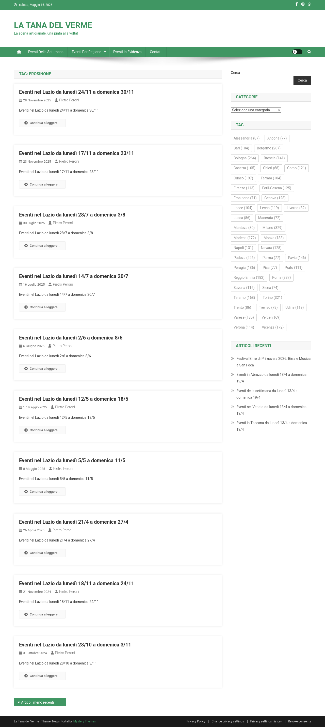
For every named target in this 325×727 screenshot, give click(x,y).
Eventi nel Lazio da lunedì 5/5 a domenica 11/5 (72, 460)
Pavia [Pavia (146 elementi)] (297, 258)
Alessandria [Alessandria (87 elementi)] (246, 138)
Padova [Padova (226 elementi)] (244, 258)
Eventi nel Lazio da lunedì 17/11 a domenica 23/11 (76, 153)
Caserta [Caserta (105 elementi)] (244, 168)
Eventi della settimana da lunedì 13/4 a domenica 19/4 (267, 394)
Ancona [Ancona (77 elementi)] (277, 138)
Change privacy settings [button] (228, 721)
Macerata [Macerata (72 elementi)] (269, 218)
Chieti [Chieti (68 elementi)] (271, 168)
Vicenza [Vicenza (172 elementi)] (273, 327)
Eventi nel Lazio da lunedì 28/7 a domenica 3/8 (72, 215)
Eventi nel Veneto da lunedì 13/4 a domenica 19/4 (271, 410)
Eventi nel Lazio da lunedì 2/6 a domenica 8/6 (70, 338)
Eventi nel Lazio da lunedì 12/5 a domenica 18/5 (73, 399)
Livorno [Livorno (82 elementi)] (296, 208)
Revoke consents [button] (299, 721)
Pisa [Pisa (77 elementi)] (270, 268)
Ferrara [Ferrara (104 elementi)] (271, 178)
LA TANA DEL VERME (53, 25)
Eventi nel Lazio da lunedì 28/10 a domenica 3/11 (75, 645)
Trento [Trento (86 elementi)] (242, 307)
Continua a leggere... (42, 123)
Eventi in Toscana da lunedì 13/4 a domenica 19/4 (271, 426)
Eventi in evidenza (127, 52)
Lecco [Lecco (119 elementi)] (269, 208)
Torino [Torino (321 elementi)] (272, 298)
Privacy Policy (195, 721)
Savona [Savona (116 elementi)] (244, 288)
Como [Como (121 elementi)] (296, 168)
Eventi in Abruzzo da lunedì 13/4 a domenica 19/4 (271, 378)
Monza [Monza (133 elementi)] (274, 238)
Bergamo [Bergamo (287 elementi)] (269, 148)
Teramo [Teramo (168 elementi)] (244, 298)
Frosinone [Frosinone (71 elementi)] (245, 198)
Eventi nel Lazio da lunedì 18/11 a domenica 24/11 (76, 583)
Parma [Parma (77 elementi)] (271, 258)
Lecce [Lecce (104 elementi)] (243, 208)
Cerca (235, 73)
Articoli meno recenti (37, 702)
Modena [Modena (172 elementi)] (245, 238)
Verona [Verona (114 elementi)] (244, 327)
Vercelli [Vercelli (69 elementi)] (271, 317)
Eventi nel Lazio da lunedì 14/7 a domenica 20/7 (73, 276)
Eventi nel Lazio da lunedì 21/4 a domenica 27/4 (73, 522)
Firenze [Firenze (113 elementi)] (244, 188)
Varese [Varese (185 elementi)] (244, 317)
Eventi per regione (86, 52)
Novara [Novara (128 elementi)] (271, 248)
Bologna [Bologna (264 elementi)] (245, 158)
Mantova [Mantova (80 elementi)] (244, 228)
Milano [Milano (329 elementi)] (273, 228)
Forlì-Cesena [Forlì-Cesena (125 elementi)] (276, 188)
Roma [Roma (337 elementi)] (281, 277)
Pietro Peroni (69, 100)
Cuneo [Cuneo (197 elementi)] (243, 178)
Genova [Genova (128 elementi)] (275, 198)
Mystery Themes (84, 721)
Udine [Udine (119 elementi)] (294, 307)
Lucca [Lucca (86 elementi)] (242, 218)
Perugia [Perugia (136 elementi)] (244, 268)
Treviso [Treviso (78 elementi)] (268, 307)
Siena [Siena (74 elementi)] (270, 288)
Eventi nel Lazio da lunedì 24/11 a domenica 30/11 (76, 92)
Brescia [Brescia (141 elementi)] (274, 158)
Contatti (156, 52)
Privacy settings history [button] (266, 721)
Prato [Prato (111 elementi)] (293, 268)
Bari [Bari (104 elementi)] (241, 148)
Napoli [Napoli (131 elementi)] (243, 248)
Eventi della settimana (45, 52)
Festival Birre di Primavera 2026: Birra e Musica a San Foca (273, 362)
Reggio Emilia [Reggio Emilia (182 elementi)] (249, 277)
